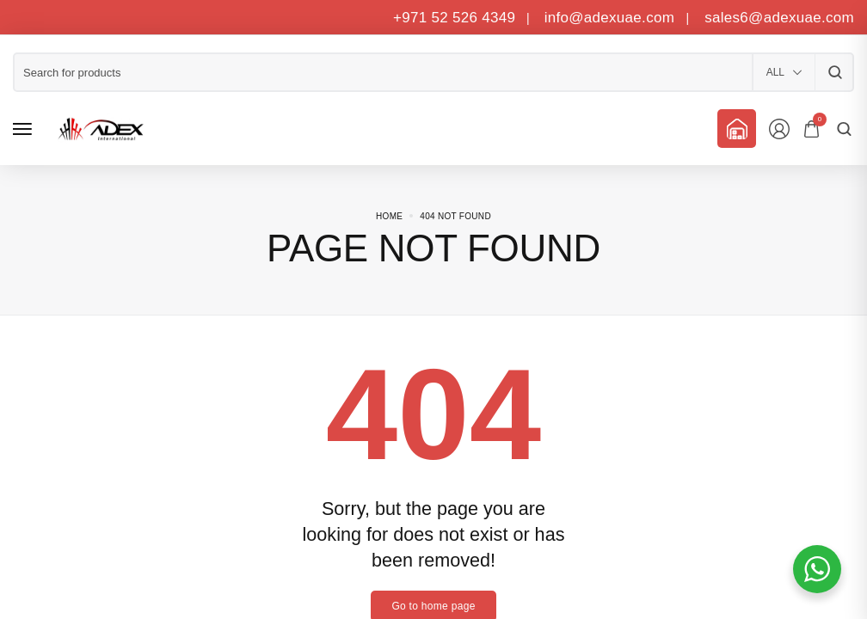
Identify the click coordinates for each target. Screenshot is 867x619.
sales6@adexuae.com (777, 17)
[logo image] (98, 128)
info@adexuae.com (611, 17)
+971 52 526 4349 (454, 17)
